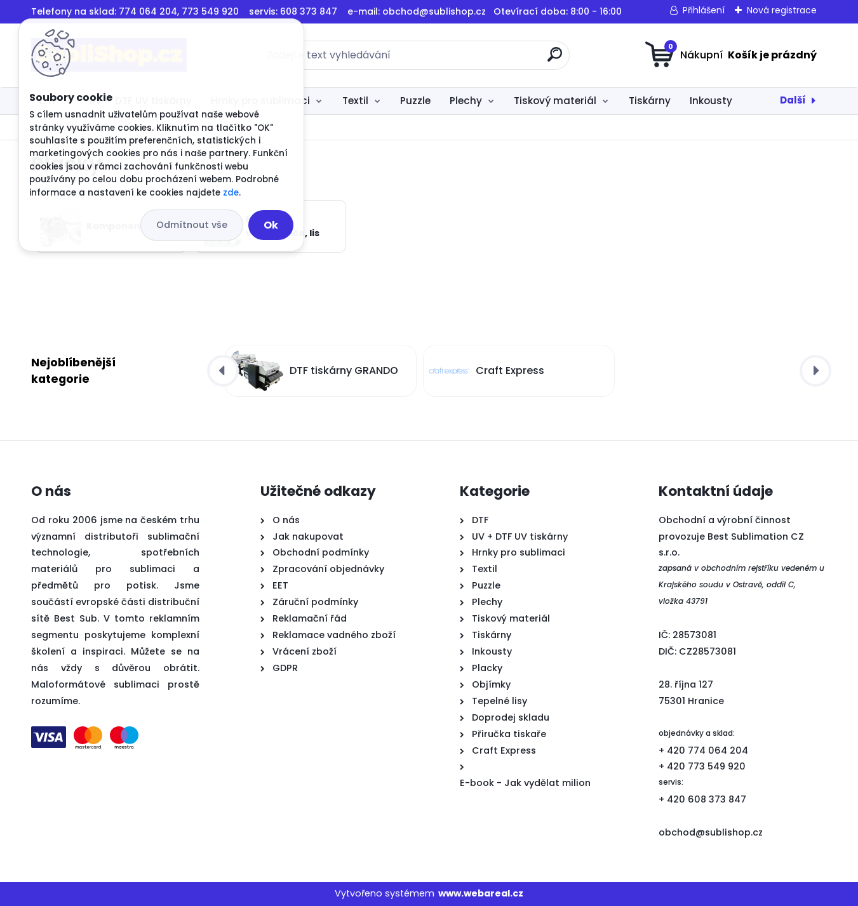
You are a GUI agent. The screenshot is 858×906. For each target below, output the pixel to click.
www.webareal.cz (480, 893)
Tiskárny (650, 100)
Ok (271, 225)
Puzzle (415, 100)
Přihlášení (704, 10)
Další (793, 100)
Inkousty (711, 100)
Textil (355, 100)
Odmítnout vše (191, 224)
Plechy (466, 100)
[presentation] (223, 371)
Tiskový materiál (555, 100)
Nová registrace (782, 10)
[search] (554, 59)
